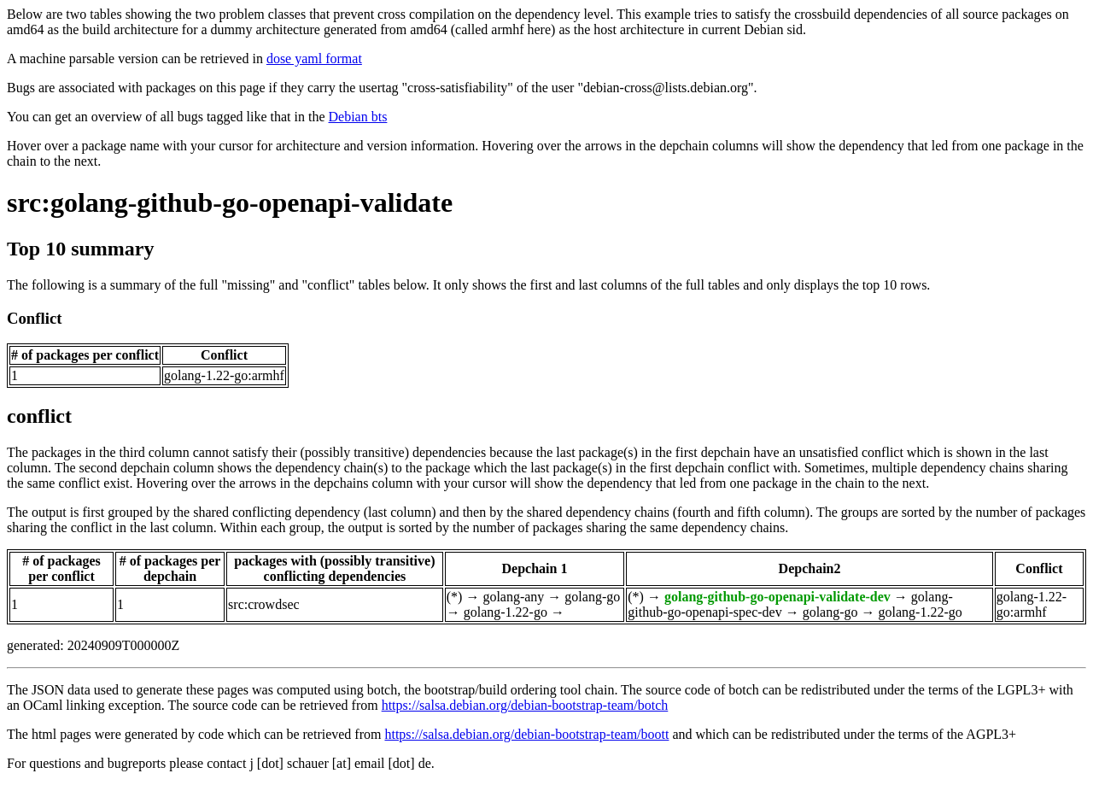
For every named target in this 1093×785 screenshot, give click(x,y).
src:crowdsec (264, 604)
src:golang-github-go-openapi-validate (230, 202)
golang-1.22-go (505, 612)
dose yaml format (314, 58)
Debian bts (358, 116)
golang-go (592, 596)
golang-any (513, 596)
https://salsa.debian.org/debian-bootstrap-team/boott (526, 734)
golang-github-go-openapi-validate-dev (777, 596)
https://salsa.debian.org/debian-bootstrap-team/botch (525, 705)
